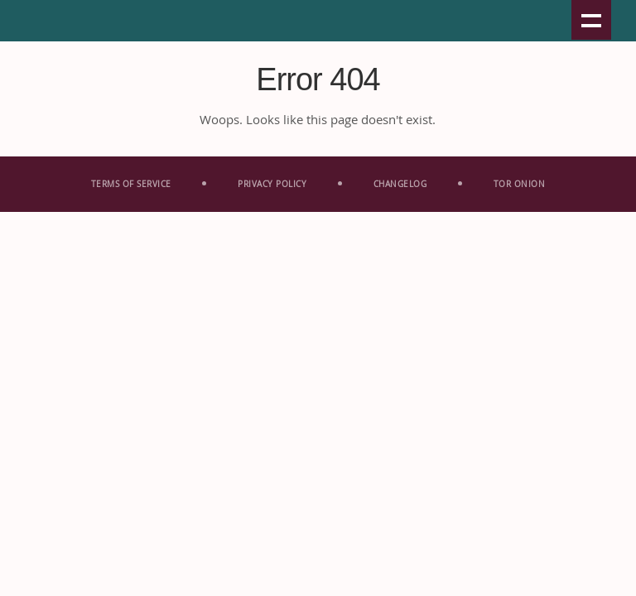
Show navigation (591, 20)
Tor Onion (520, 184)
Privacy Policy (272, 184)
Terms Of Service (131, 184)
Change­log (400, 184)
